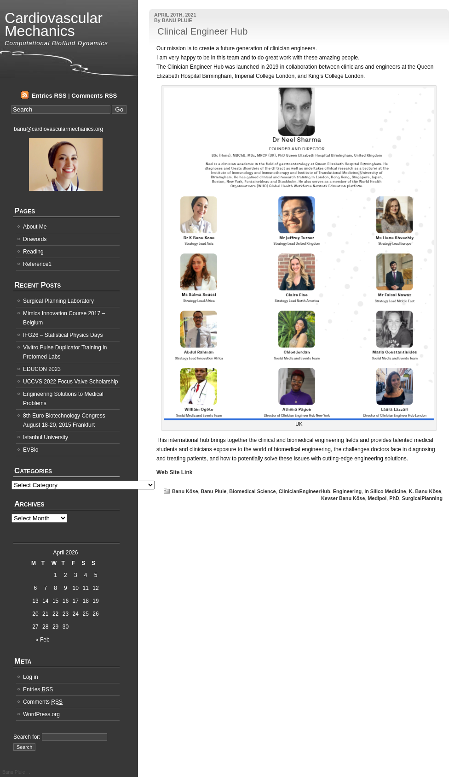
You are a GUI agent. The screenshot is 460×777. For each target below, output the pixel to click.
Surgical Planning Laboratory (58, 301)
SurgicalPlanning (422, 498)
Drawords (34, 239)
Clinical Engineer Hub (202, 31)
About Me (34, 227)
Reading (33, 251)
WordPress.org (41, 714)
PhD (394, 498)
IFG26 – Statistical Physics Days (63, 335)
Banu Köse (185, 491)
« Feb (42, 639)
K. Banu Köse (425, 491)
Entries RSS (49, 95)
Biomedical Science (252, 491)
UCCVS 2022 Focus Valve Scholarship (70, 381)
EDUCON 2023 (42, 369)
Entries (38, 689)
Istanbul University (45, 437)
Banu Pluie (213, 491)
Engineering (347, 491)
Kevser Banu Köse (343, 498)
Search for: (26, 737)
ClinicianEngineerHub (304, 491)
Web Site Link (174, 472)
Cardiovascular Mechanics (54, 24)
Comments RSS (94, 95)
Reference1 (37, 264)
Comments (43, 702)
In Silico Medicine (385, 491)
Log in (30, 677)
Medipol (377, 498)
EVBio (30, 450)
